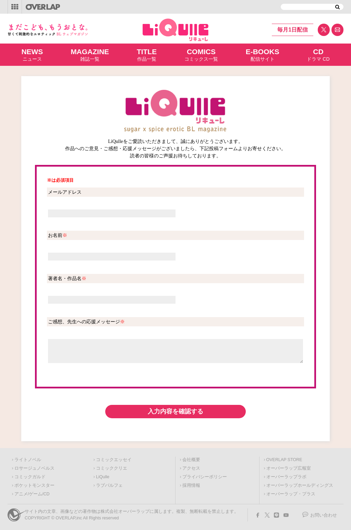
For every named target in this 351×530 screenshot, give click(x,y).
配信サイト (262, 54)
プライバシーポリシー (204, 476)
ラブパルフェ (109, 485)
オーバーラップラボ (286, 476)
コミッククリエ (111, 468)
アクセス (191, 468)
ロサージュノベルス (34, 468)
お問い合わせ (323, 515)
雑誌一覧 (90, 54)
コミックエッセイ (114, 459)
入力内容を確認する (175, 411)
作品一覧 (147, 54)
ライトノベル (27, 459)
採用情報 (191, 485)
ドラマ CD (318, 54)
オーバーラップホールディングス (299, 485)
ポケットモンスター (34, 485)
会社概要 (191, 459)
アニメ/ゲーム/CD (32, 494)
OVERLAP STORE (284, 459)
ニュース (32, 54)
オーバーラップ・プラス (290, 494)
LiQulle (102, 476)
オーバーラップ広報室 (288, 468)
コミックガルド (30, 476)
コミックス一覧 (201, 54)
